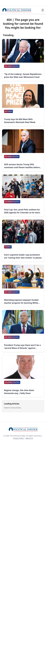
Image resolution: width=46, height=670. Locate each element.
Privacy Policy (18, 438)
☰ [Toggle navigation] (42, 10)
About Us (29, 438)
